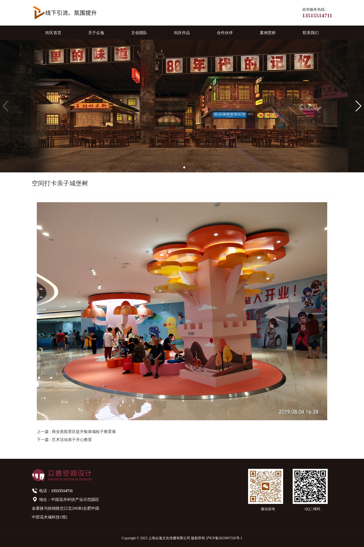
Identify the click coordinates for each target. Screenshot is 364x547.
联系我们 (311, 33)
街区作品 (182, 33)
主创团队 (139, 33)
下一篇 (64, 439)
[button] (180, 167)
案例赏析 (268, 33)
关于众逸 (96, 33)
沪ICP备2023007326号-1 (224, 538)
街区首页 (53, 33)
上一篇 (76, 431)
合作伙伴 (225, 33)
